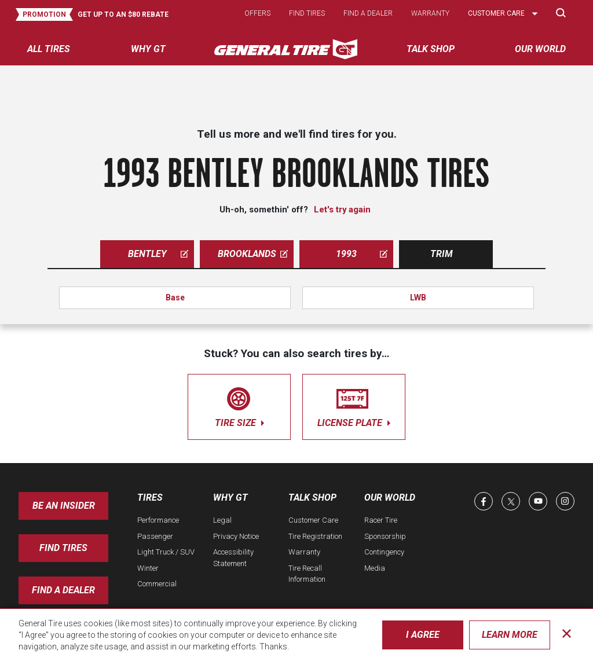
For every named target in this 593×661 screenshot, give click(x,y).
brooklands (253, 253)
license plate (354, 404)
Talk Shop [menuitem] (431, 48)
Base (175, 297)
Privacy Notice (236, 536)
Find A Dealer (63, 590)
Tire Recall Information (306, 574)
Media (374, 568)
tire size (239, 404)
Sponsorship (385, 536)
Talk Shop (312, 497)
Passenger (155, 536)
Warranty (430, 13)
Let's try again (342, 209)
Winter (148, 568)
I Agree (423, 634)
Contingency (384, 552)
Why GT (230, 497)
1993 (361, 253)
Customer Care (313, 520)
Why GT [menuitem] (148, 48)
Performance (158, 520)
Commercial (157, 583)
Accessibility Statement (233, 558)
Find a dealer (368, 13)
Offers (257, 13)
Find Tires (63, 547)
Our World (389, 497)
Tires (150, 497)
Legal (222, 520)
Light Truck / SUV (166, 552)
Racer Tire (380, 520)
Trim (441, 253)
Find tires (307, 13)
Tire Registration (315, 536)
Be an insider (63, 505)
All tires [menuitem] (48, 48)
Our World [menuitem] (540, 48)
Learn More (509, 634)
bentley (158, 253)
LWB (418, 297)
